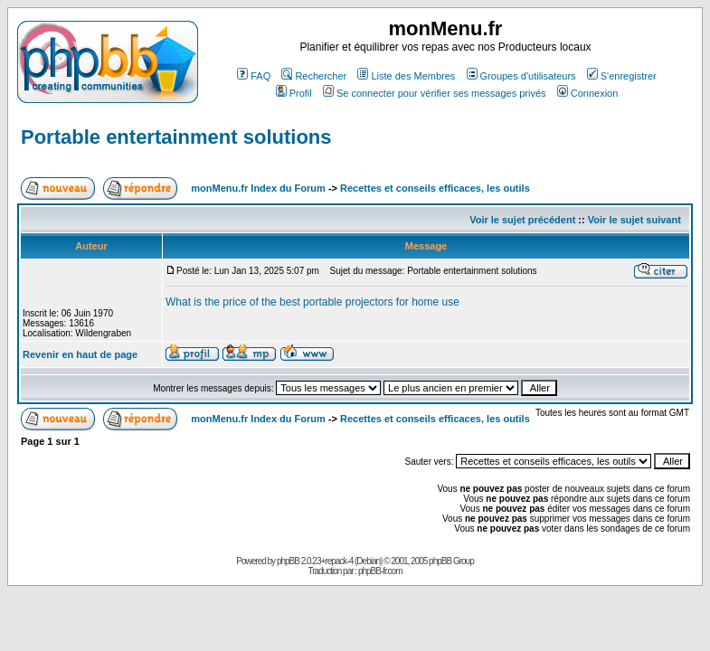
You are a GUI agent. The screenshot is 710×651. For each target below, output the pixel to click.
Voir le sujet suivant (634, 219)
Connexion (588, 93)
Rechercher (313, 76)
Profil (294, 93)
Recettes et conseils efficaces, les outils (435, 188)
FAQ (253, 76)
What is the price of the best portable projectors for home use (312, 302)
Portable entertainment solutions (176, 137)
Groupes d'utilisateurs (521, 76)
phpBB (288, 561)
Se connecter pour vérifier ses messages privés (434, 93)
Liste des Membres (406, 76)
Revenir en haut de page (80, 354)
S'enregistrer (622, 76)
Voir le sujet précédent (522, 219)
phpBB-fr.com (380, 571)
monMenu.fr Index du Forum (258, 188)
